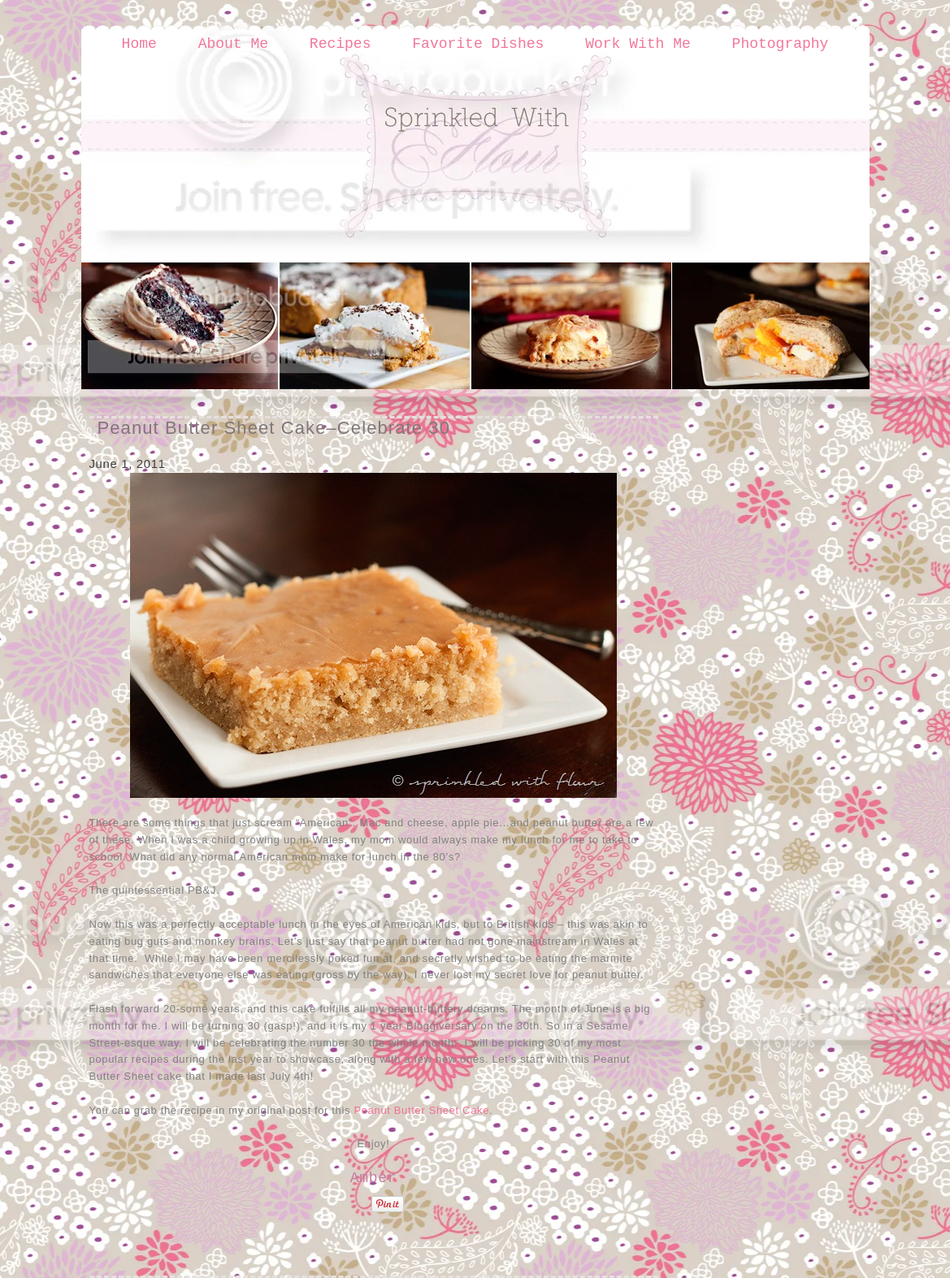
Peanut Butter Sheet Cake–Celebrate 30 (274, 428)
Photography (780, 44)
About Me (233, 44)
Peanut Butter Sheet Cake (421, 1110)
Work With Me (638, 44)
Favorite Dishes (478, 44)
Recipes (340, 44)
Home (139, 44)
